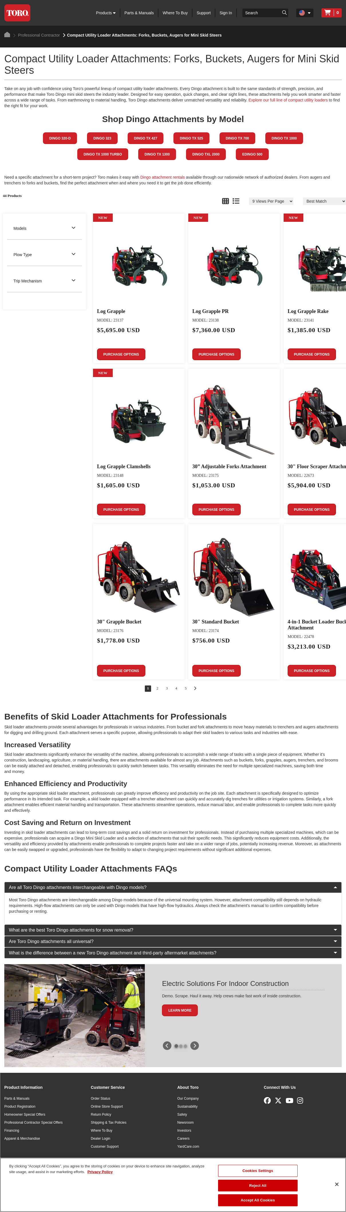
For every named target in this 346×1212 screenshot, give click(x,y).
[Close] (337, 1184)
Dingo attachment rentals (162, 177)
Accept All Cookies (258, 1200)
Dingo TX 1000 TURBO (103, 154)
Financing (11, 1131)
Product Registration (19, 1107)
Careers (183, 1139)
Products (106, 13)
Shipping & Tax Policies (108, 1123)
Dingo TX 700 (237, 138)
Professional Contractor (36, 35)
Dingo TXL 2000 (206, 154)
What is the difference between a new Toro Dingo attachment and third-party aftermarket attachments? (173, 952)
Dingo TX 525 (191, 138)
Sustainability (187, 1107)
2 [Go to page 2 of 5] (158, 688)
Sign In (226, 13)
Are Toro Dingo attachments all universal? (173, 941)
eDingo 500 (252, 154)
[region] (173, 1185)
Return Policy (101, 1115)
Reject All (257, 1185)
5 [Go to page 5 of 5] (186, 688)
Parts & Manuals (139, 13)
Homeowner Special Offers (24, 1115)
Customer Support (104, 1147)
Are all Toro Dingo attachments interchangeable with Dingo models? (173, 887)
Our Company (188, 1099)
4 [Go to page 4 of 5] (176, 688)
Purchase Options (121, 354)
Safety (182, 1115)
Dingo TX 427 (145, 138)
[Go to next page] (195, 688)
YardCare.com (188, 1147)
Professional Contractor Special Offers (33, 1123)
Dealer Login (100, 1139)
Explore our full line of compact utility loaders (288, 100)
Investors (184, 1131)
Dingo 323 (102, 138)
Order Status (100, 1099)
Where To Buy (175, 13)
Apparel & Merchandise (22, 1139)
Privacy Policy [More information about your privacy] (100, 1172)
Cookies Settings (257, 1171)
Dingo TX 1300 (157, 154)
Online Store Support (107, 1107)
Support (204, 13)
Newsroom (185, 1123)
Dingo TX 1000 (284, 138)
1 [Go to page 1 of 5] (148, 688)
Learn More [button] (179, 1010)
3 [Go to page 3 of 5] (167, 688)
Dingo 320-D (60, 138)
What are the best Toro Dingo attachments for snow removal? (173, 930)
